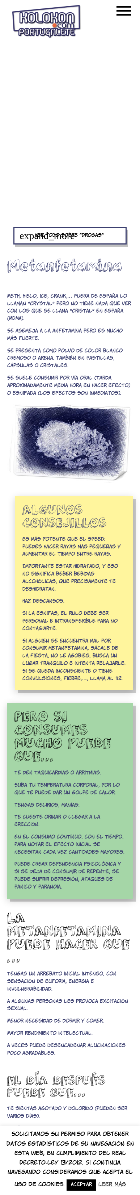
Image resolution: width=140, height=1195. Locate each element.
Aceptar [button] (81, 1185)
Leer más (112, 1184)
